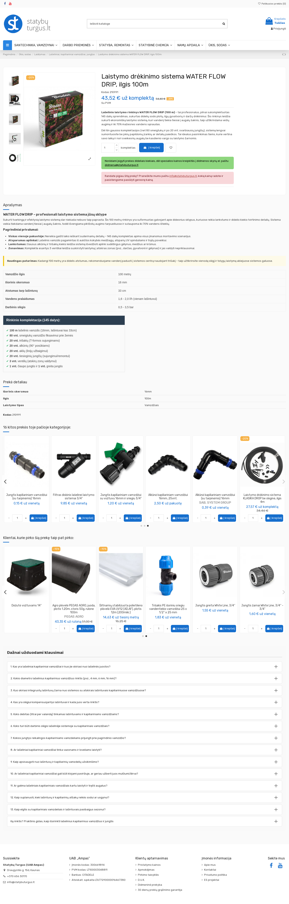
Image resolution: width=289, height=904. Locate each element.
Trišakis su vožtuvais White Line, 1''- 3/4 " (27, 607)
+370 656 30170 (17, 876)
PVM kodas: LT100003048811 (89, 869)
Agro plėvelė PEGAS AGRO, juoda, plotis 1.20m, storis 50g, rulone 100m (262, 609)
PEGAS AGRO (262, 616)
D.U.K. (141, 879)
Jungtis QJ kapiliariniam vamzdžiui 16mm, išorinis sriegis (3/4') (168, 498)
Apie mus (210, 864)
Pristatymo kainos (149, 864)
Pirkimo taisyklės (148, 874)
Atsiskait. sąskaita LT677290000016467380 (99, 879)
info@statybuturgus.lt (21, 882)
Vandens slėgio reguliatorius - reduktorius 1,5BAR (74, 607)
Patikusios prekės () (272, 3)
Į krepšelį (151, 147)
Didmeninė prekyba (150, 884)
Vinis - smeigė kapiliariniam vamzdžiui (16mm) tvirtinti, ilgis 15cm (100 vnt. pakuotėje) (215, 498)
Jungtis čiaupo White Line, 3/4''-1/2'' (168, 607)
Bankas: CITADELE (83, 874)
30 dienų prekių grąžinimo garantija (160, 889)
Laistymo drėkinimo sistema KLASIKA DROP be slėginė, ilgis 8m (74, 498)
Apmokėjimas (146, 869)
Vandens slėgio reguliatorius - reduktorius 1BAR (121, 607)
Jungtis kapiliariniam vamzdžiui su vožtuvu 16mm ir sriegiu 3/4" (26, 496)
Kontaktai (210, 869)
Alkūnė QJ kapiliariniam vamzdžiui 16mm (262, 496)
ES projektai (211, 879)
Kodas (105, 92)
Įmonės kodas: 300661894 (88, 864)
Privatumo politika (215, 874)
